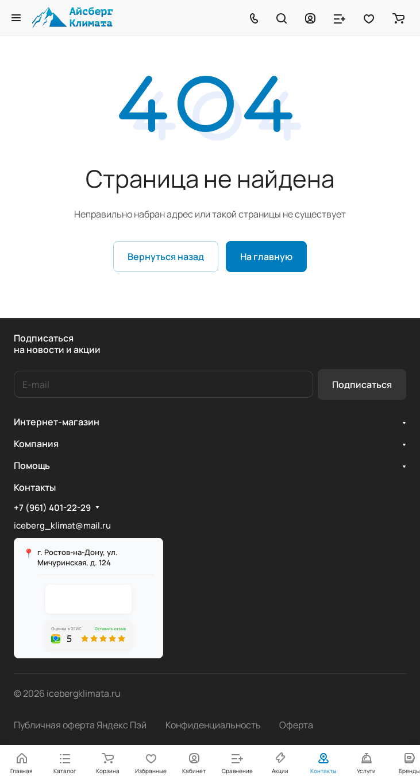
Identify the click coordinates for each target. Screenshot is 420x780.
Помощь (32, 465)
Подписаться (362, 384)
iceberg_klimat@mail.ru (62, 525)
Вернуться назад (166, 256)
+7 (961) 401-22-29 (52, 508)
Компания (36, 443)
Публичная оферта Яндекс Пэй (80, 725)
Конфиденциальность (213, 725)
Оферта (296, 725)
